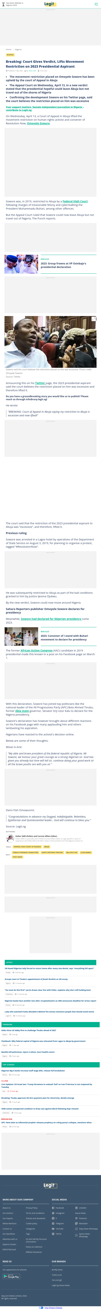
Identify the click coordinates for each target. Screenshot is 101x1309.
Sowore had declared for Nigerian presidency (51, 619)
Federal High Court (75, 201)
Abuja (46, 847)
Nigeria (18, 49)
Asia (3, 1091)
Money (8, 1005)
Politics (4, 1127)
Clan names (86, 852)
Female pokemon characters (25, 852)
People (8, 972)
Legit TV (8, 1016)
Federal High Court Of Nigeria (27, 847)
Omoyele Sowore (38, 123)
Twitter (40, 383)
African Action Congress (37, 650)
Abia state (22, 711)
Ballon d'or (71, 852)
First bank (17, 857)
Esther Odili (32, 71)
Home (8, 49)
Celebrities (9, 994)
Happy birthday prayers (52, 852)
